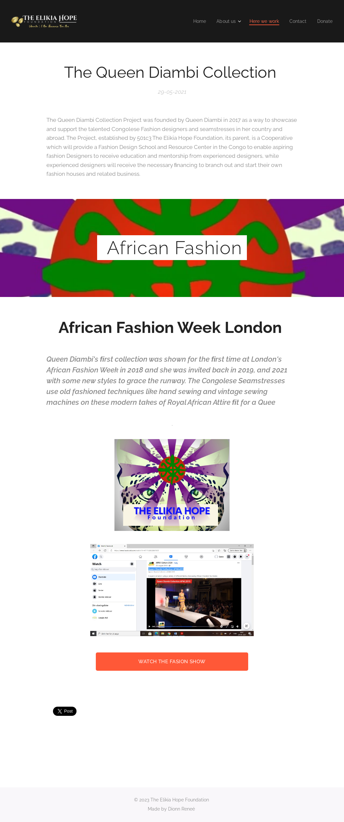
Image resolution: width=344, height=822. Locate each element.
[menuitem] (194, 21)
